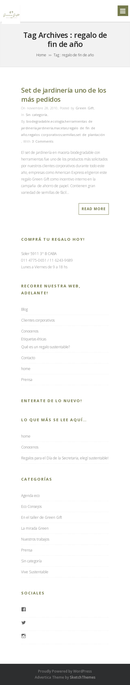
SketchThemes (83, 677)
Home (41, 55)
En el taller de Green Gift (41, 517)
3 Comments (42, 141)
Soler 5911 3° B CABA (39, 253)
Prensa (26, 379)
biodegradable (38, 121)
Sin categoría (36, 114)
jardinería (45, 128)
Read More (94, 208)
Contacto (28, 357)
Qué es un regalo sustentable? (45, 346)
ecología (57, 121)
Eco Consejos (31, 506)
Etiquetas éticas (33, 339)
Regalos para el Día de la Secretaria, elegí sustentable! (65, 458)
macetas (60, 128)
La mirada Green (35, 528)
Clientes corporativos (38, 320)
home (26, 368)
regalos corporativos (45, 134)
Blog (24, 309)
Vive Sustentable (34, 571)
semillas (68, 134)
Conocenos (29, 331)
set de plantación (90, 134)
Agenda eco (30, 495)
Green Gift (85, 108)
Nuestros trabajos (35, 539)
